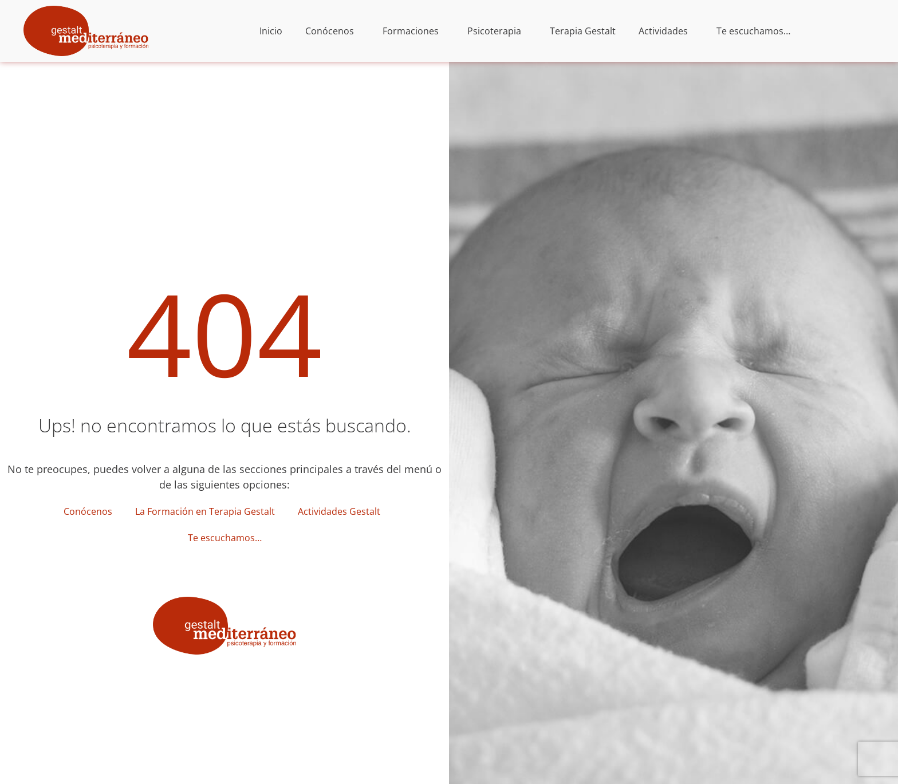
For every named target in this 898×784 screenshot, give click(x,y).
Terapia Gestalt (583, 31)
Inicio (270, 31)
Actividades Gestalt (342, 511)
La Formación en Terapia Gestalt (205, 511)
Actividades (666, 31)
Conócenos (332, 31)
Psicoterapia (497, 31)
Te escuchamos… (753, 31)
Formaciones (413, 31)
